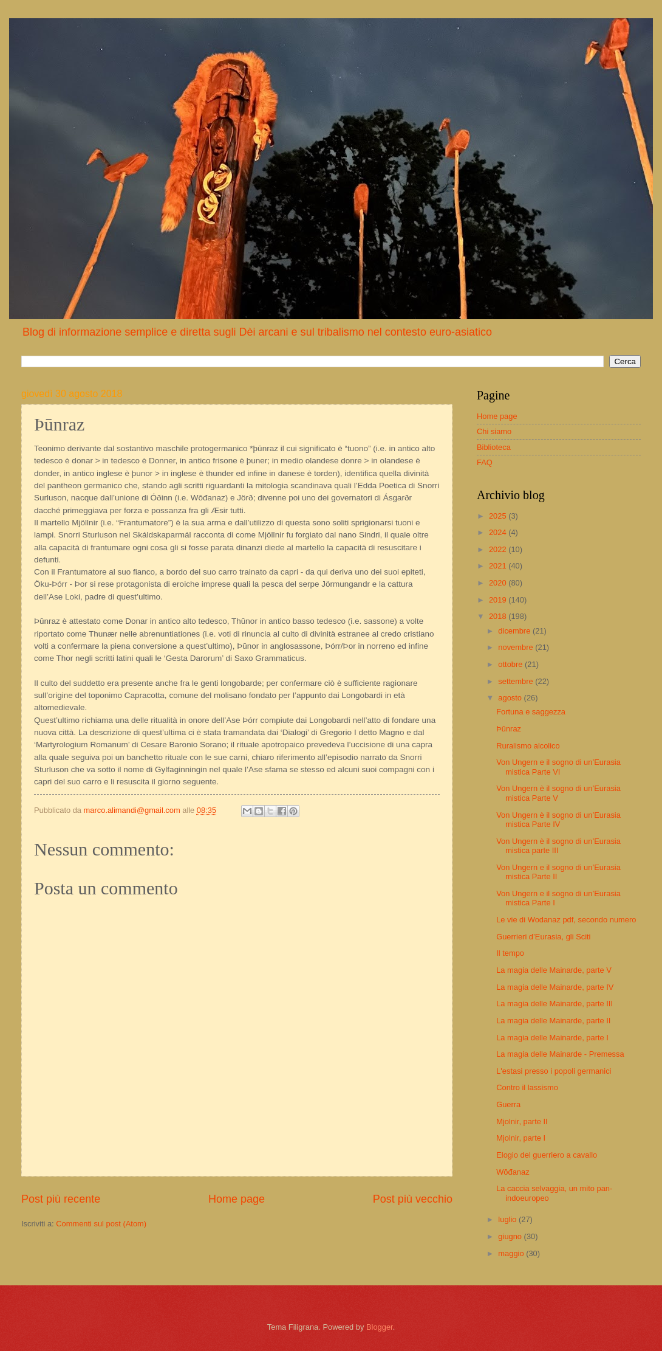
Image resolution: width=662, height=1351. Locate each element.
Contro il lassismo (527, 1087)
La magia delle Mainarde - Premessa (560, 1054)
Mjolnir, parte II (521, 1121)
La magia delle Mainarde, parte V (554, 970)
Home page (236, 1199)
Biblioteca (494, 447)
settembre (516, 681)
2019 (498, 599)
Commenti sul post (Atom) (101, 1223)
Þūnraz (508, 728)
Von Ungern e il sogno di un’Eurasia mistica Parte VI (558, 767)
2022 (498, 549)
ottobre (511, 664)
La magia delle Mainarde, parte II (553, 1020)
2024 (498, 532)
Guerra (508, 1104)
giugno (511, 1236)
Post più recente (60, 1199)
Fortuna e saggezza (530, 711)
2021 (498, 565)
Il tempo (510, 953)
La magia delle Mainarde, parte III (554, 1003)
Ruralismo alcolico (527, 745)
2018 (498, 616)
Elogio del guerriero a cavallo (546, 1154)
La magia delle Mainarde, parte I (552, 1037)
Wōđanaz (512, 1172)
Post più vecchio (412, 1199)
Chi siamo (494, 431)
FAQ (485, 462)
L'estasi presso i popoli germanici (553, 1071)
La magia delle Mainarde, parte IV (554, 987)
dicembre (515, 630)
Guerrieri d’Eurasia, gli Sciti (543, 936)
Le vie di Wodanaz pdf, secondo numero (566, 919)
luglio (508, 1219)
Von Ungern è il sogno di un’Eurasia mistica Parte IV (558, 819)
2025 (498, 515)
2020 (498, 582)
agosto (511, 697)
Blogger (379, 1327)
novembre (516, 647)
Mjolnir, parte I (520, 1137)
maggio (512, 1253)
